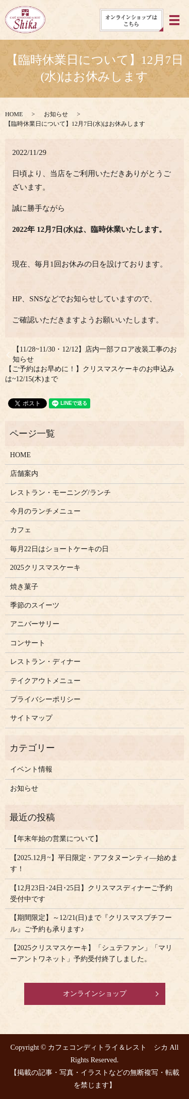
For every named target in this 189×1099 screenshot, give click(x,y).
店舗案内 (24, 473)
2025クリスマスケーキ (45, 567)
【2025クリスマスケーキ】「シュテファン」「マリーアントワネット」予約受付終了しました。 (91, 953)
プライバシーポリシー (45, 699)
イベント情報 (31, 769)
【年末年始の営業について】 (56, 838)
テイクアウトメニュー (45, 681)
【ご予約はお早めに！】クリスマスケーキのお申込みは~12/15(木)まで (89, 374)
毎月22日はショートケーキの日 (59, 549)
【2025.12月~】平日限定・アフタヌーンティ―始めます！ (94, 863)
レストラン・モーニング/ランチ (60, 492)
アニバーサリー (34, 624)
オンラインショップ (95, 993)
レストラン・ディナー (45, 661)
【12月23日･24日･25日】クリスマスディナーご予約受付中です (91, 893)
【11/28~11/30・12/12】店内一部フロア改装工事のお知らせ (95, 354)
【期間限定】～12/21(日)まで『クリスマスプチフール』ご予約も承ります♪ (91, 923)
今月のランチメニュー (45, 511)
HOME (14, 114)
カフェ (20, 530)
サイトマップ (31, 718)
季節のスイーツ (34, 605)
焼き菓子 (24, 586)
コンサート (27, 643)
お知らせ (56, 114)
